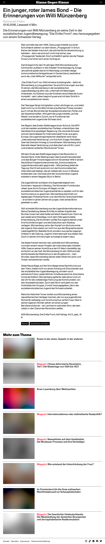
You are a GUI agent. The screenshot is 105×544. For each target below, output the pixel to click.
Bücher (25, 323)
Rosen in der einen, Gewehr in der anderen (60, 339)
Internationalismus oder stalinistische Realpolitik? (69, 414)
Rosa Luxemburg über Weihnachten (56, 389)
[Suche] (101, 2)
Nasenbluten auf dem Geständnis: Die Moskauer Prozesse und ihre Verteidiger (61, 440)
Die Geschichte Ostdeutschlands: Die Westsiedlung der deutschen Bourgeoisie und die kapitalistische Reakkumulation (61, 517)
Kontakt (6, 541)
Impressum (25, 541)
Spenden (15, 541)
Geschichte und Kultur (39, 323)
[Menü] (4, 2)
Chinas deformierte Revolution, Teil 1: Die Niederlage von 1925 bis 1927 (59, 365)
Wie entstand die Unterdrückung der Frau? (65, 464)
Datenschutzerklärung (40, 541)
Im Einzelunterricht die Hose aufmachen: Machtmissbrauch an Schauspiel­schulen (59, 490)
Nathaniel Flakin (14, 21)
